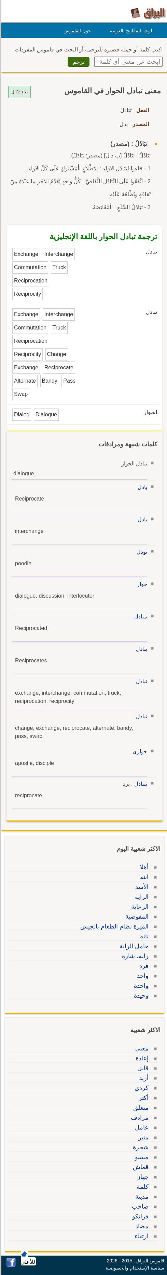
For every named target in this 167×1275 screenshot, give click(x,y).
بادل (141, 487)
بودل (141, 552)
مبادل (139, 616)
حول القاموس (76, 30)
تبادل (140, 681)
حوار (141, 584)
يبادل (140, 649)
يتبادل (139, 784)
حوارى (138, 751)
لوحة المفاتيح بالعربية (130, 30)
